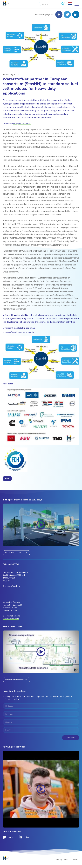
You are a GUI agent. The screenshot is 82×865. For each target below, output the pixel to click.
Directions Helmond (11, 616)
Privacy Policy (62, 859)
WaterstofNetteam (11, 618)
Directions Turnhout (11, 586)
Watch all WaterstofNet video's (16, 553)
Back (7, 478)
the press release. (22, 123)
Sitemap (76, 859)
